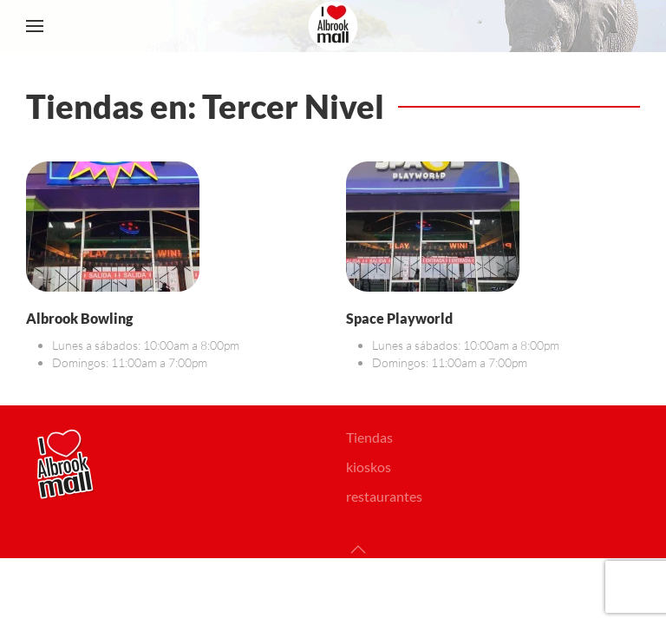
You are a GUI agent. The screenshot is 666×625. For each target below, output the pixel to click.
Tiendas (369, 437)
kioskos (368, 466)
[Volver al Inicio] (333, 26)
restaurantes (384, 496)
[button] (34, 26)
